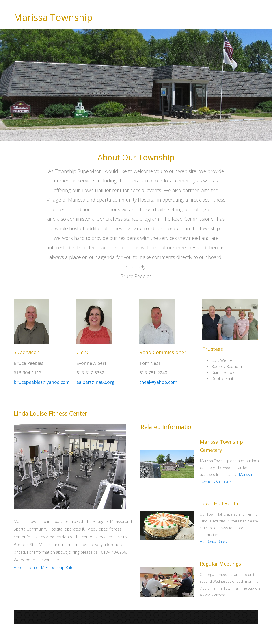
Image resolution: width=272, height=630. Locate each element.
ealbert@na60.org (95, 382)
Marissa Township (53, 17)
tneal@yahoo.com (158, 382)
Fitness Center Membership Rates (45, 567)
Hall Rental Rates (213, 541)
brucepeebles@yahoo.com (42, 382)
